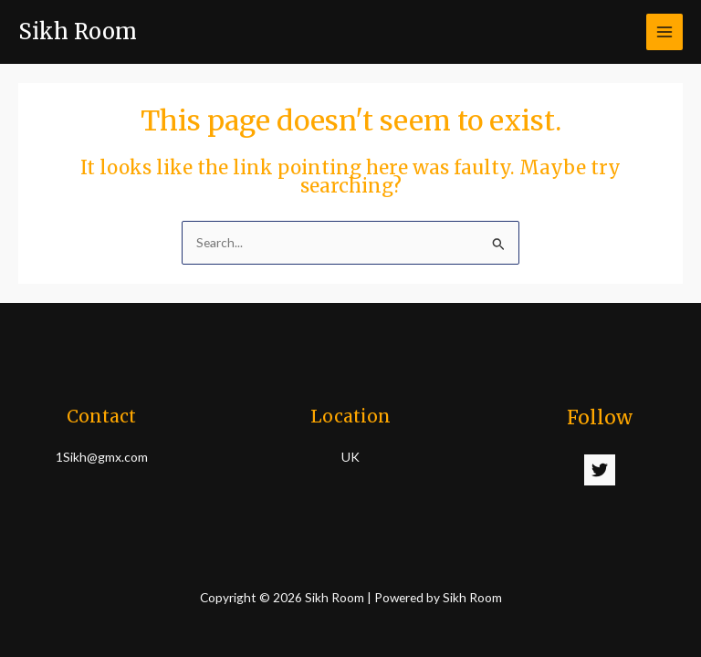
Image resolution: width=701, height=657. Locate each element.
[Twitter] (599, 469)
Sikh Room (77, 31)
